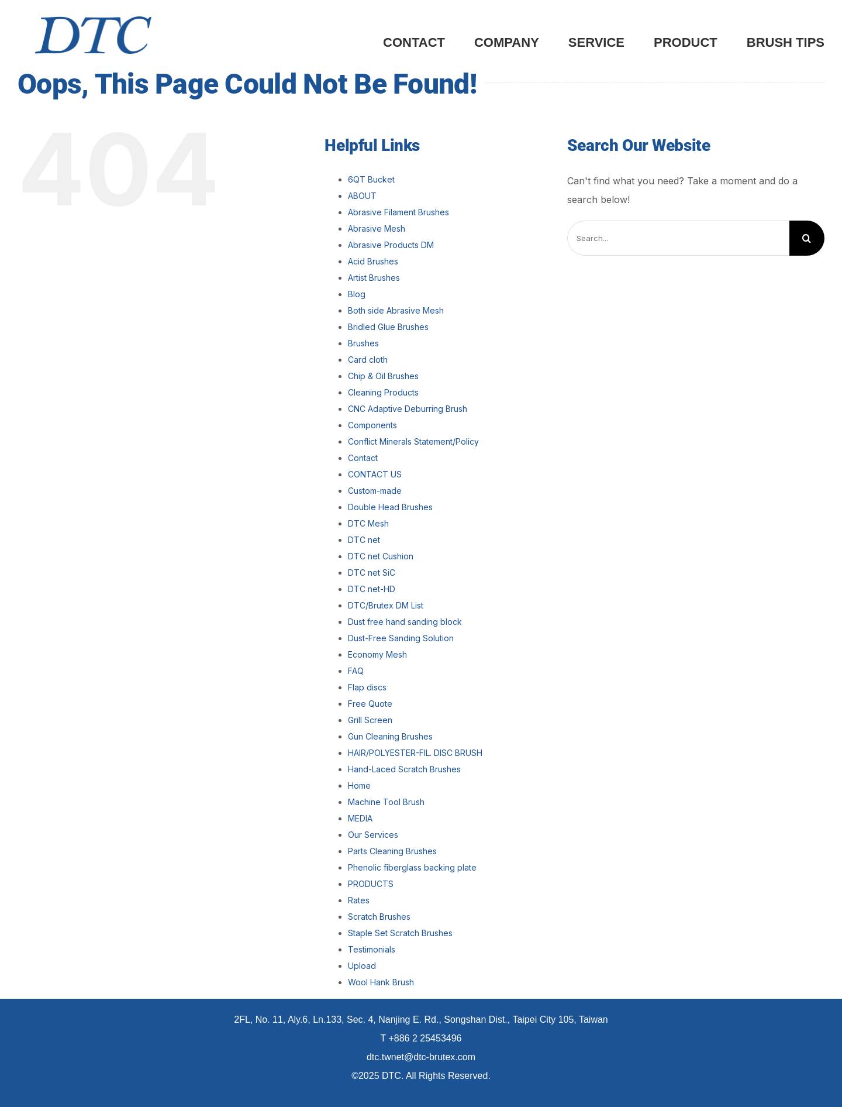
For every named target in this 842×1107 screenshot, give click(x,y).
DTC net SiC (371, 572)
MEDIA (360, 818)
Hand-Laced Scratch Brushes (404, 769)
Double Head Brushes (390, 507)
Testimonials (371, 949)
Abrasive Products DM (391, 245)
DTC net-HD (371, 589)
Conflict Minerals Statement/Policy (413, 441)
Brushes (363, 343)
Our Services (373, 835)
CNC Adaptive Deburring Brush (407, 409)
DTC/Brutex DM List (385, 605)
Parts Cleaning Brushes (392, 851)
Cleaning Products (383, 392)
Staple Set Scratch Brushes (400, 933)
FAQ (356, 671)
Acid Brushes (373, 261)
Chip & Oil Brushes (383, 376)
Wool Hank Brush (381, 982)
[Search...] (678, 238)
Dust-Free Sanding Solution (401, 638)
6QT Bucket (371, 179)
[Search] (806, 238)
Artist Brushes (374, 278)
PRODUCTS (371, 884)
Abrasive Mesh (376, 228)
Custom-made (375, 491)
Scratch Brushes (379, 917)
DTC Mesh (368, 523)
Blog (356, 294)
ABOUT (362, 196)
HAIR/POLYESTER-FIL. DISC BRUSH (415, 753)
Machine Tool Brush (386, 802)
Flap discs (367, 687)
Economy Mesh (377, 654)
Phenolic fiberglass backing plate (412, 867)
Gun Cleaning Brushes (390, 736)
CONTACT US (375, 474)
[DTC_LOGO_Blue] (93, 21)
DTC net (364, 540)
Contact (363, 458)
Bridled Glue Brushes (388, 327)
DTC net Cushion (380, 556)
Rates (359, 900)
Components (372, 425)
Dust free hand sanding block (405, 622)
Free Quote (370, 704)
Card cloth (368, 360)
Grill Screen (370, 720)
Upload (362, 966)
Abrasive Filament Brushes (398, 212)
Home (359, 785)
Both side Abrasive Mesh (396, 310)
